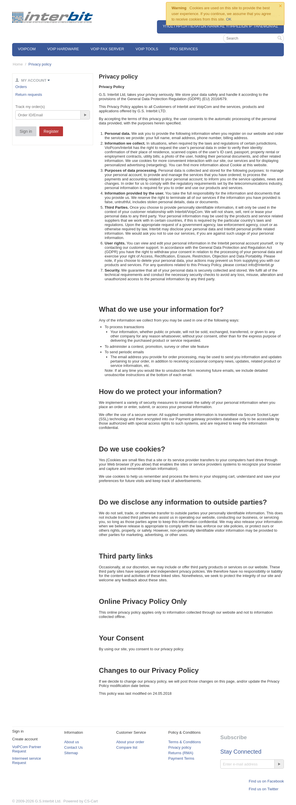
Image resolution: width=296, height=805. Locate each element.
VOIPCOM (27, 49)
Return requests (28, 94)
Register (51, 131)
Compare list (126, 747)
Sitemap (71, 753)
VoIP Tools (147, 49)
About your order (130, 742)
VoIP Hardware (63, 49)
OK (229, 19)
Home (18, 64)
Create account (25, 739)
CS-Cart (91, 801)
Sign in (26, 131)
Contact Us (73, 747)
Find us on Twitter (263, 789)
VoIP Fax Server (107, 49)
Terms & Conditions (184, 742)
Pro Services (184, 49)
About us (71, 742)
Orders (21, 87)
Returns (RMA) (180, 753)
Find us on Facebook (266, 781)
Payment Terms (181, 758)
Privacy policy (179, 747)
